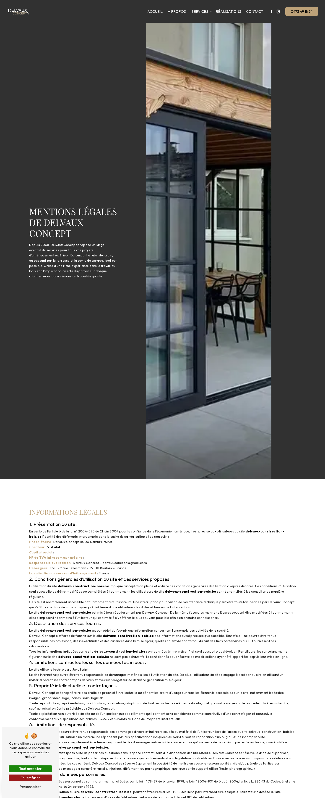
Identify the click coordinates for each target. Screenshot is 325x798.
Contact (254, 11)
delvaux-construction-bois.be (83, 586)
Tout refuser (30, 777)
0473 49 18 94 (301, 11)
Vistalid (53, 547)
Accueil (154, 11)
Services (199, 11)
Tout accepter (30, 768)
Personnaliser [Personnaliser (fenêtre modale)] (30, 786)
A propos (176, 11)
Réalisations (227, 11)
